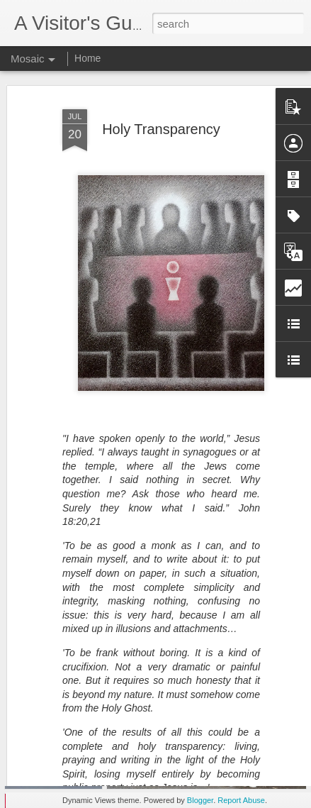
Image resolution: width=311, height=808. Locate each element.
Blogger (200, 800)
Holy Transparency (161, 102)
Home (87, 58)
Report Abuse (241, 800)
